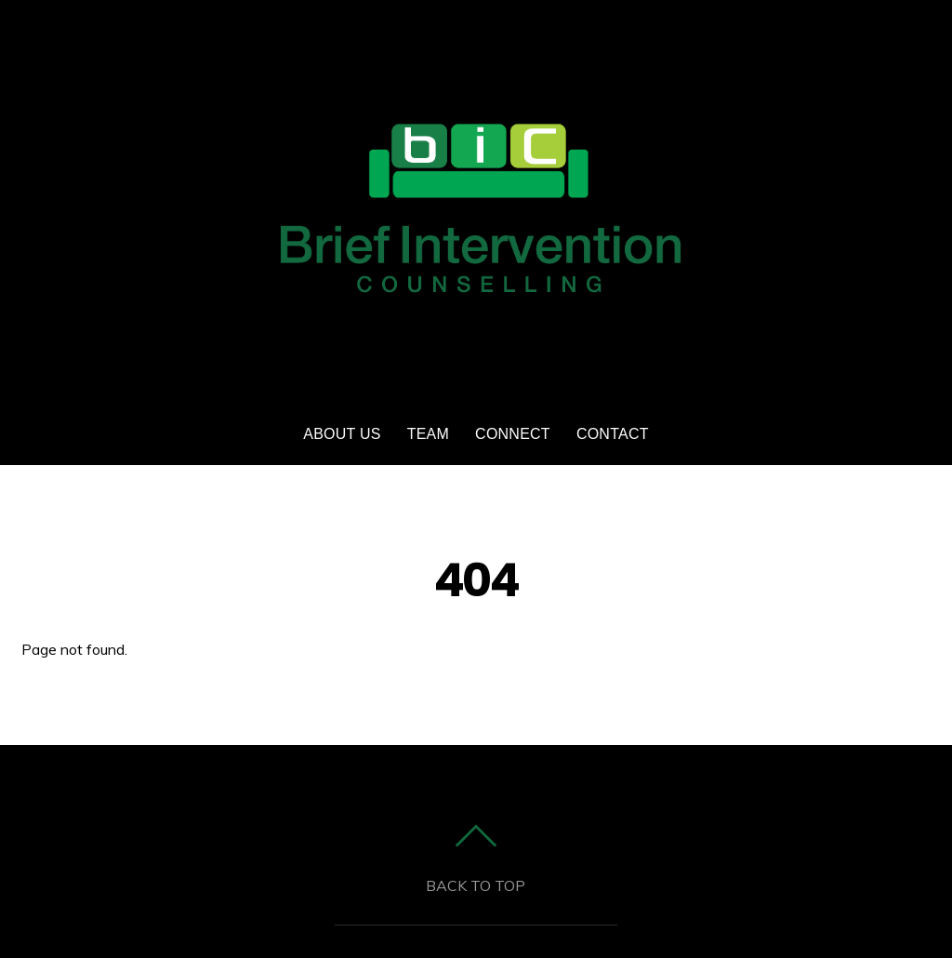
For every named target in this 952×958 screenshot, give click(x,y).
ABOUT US (341, 434)
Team (428, 434)
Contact (612, 434)
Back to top (475, 885)
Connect (512, 434)
